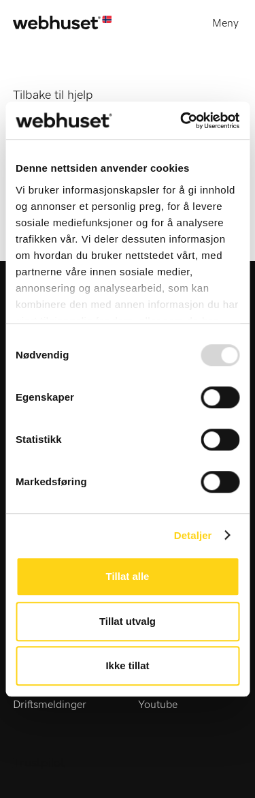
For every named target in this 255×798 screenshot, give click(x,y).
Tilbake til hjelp (53, 95)
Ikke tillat (127, 665)
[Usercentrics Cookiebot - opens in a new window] (181, 120)
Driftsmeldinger (49, 704)
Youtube (157, 704)
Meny (225, 23)
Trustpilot (39, 763)
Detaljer (193, 535)
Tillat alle (128, 576)
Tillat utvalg (127, 621)
